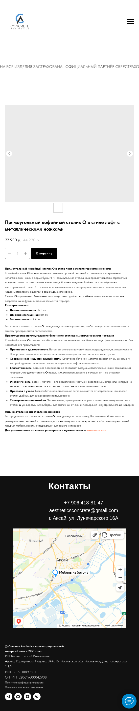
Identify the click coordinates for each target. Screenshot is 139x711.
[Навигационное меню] (130, 21)
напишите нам (96, 430)
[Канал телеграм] (8, 696)
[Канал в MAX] (18, 696)
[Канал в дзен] (27, 696)
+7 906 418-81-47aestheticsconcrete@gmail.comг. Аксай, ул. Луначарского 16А (83, 510)
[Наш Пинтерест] (37, 696)
